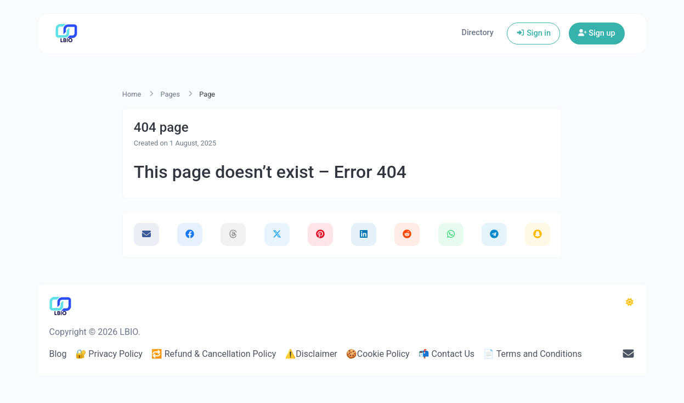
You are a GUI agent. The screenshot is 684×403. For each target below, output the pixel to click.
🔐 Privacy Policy (108, 354)
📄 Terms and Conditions (532, 354)
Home (131, 94)
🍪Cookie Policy (378, 354)
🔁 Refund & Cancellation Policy (213, 354)
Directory (478, 32)
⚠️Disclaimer (311, 354)
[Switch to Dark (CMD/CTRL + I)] (629, 302)
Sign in (533, 33)
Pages (170, 94)
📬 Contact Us (446, 354)
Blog (58, 354)
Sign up (596, 33)
